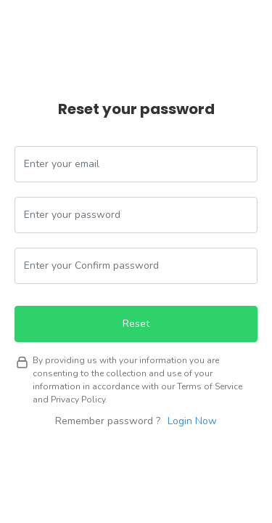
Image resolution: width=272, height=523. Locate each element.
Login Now (192, 421)
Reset (136, 324)
